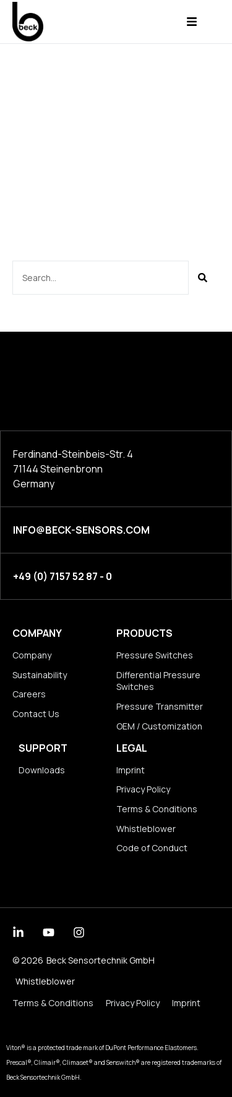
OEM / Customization (159, 726)
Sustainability (39, 675)
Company (37, 633)
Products (144, 633)
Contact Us (35, 714)
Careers (29, 694)
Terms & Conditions (156, 809)
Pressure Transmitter (159, 706)
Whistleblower (146, 828)
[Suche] (203, 278)
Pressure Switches (154, 655)
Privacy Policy (143, 789)
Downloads (42, 770)
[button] (192, 22)
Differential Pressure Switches (158, 681)
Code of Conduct (151, 848)
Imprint (130, 770)
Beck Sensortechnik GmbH (100, 960)
